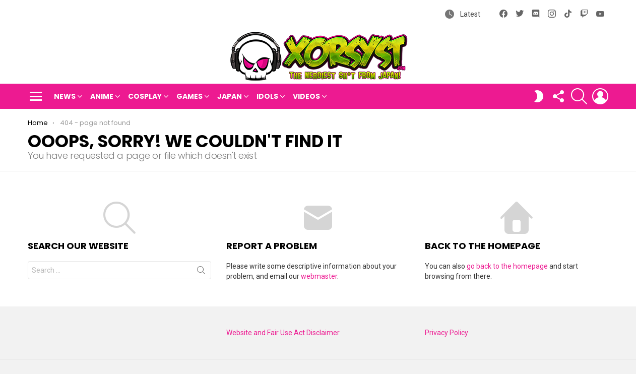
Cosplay (145, 96)
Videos (306, 96)
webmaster (319, 276)
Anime (101, 96)
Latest (469, 14)
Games (189, 96)
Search (201, 272)
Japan (229, 96)
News (65, 96)
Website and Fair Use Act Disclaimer (283, 333)
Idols (267, 96)
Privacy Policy (446, 333)
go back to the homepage (507, 266)
